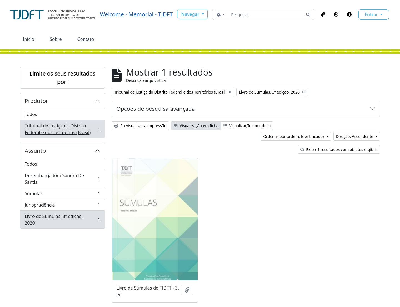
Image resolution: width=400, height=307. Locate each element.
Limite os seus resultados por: (63, 77)
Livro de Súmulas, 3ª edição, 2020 (62, 219)
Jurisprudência (62, 206)
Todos (31, 114)
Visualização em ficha (196, 125)
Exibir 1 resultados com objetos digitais (339, 149)
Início (28, 39)
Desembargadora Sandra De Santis (62, 178)
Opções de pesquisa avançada (155, 108)
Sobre (56, 39)
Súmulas (62, 194)
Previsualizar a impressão (140, 125)
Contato (86, 39)
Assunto (35, 150)
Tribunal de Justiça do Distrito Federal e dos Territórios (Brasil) (62, 129)
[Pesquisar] (265, 14)
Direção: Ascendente (355, 136)
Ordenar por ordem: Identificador (294, 136)
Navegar (191, 14)
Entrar (372, 14)
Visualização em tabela (247, 125)
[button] (323, 14)
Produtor (36, 101)
